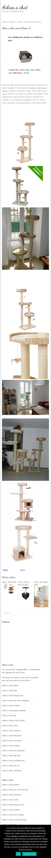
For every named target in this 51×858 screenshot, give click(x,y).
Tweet (5, 570)
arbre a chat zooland (11, 730)
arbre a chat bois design (13, 815)
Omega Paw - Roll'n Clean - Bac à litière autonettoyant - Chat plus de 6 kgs (25, 70)
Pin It (22, 570)
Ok (18, 854)
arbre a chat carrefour (12, 740)
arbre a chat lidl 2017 (11, 756)
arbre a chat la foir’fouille (13, 720)
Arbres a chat (14, 7)
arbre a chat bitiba (10, 685)
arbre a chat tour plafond (13, 750)
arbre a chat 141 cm (11, 766)
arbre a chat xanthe (10, 810)
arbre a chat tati (9, 715)
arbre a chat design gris (13, 695)
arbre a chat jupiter (10, 785)
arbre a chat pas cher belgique (16, 700)
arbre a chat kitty (9, 690)
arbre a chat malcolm (11, 795)
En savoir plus (29, 854)
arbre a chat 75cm (10, 725)
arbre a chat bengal (10, 745)
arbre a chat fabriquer (12, 735)
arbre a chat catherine (12, 771)
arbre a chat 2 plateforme (13, 761)
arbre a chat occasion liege (14, 820)
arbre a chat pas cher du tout (15, 790)
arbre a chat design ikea (13, 805)
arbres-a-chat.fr (8, 22)
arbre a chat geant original (14, 710)
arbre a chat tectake (11, 705)
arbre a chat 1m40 (10, 800)
